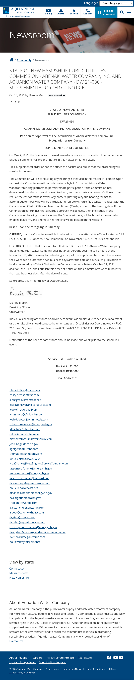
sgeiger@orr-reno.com (24, 449)
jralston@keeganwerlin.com (27, 507)
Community (24, 60)
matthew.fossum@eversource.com (31, 439)
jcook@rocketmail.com (23, 409)
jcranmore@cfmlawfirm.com (27, 414)
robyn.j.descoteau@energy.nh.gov (31, 424)
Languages (91, 3)
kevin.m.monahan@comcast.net (29, 478)
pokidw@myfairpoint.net (25, 542)
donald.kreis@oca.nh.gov (25, 458)
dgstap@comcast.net (22, 517)
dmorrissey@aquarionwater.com (30, 483)
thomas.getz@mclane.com (26, 454)
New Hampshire (19, 577)
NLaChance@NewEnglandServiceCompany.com (39, 463)
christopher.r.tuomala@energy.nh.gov (33, 527)
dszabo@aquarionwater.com (27, 522)
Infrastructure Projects (60, 658)
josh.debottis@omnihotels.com (29, 419)
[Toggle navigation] (128, 12)
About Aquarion (19, 658)
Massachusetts (18, 573)
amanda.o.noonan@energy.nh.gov (31, 493)
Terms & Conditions (95, 668)
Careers (38, 658)
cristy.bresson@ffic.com (24, 395)
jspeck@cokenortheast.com (27, 512)
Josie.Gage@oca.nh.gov (24, 444)
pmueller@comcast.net (24, 488)
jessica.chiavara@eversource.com (30, 405)
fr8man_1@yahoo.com (23, 503)
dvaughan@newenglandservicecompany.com (37, 532)
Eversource (16, 641)
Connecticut (16, 568)
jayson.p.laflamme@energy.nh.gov (31, 468)
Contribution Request (52, 662)
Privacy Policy (52, 668)
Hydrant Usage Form (22, 662)
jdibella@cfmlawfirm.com (25, 429)
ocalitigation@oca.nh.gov (25, 498)
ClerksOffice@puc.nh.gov (25, 390)
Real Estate (85, 658)
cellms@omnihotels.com (24, 434)
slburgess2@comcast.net (25, 400)
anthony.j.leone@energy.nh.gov (29, 473)
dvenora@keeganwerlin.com (27, 537)
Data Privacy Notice (72, 668)
